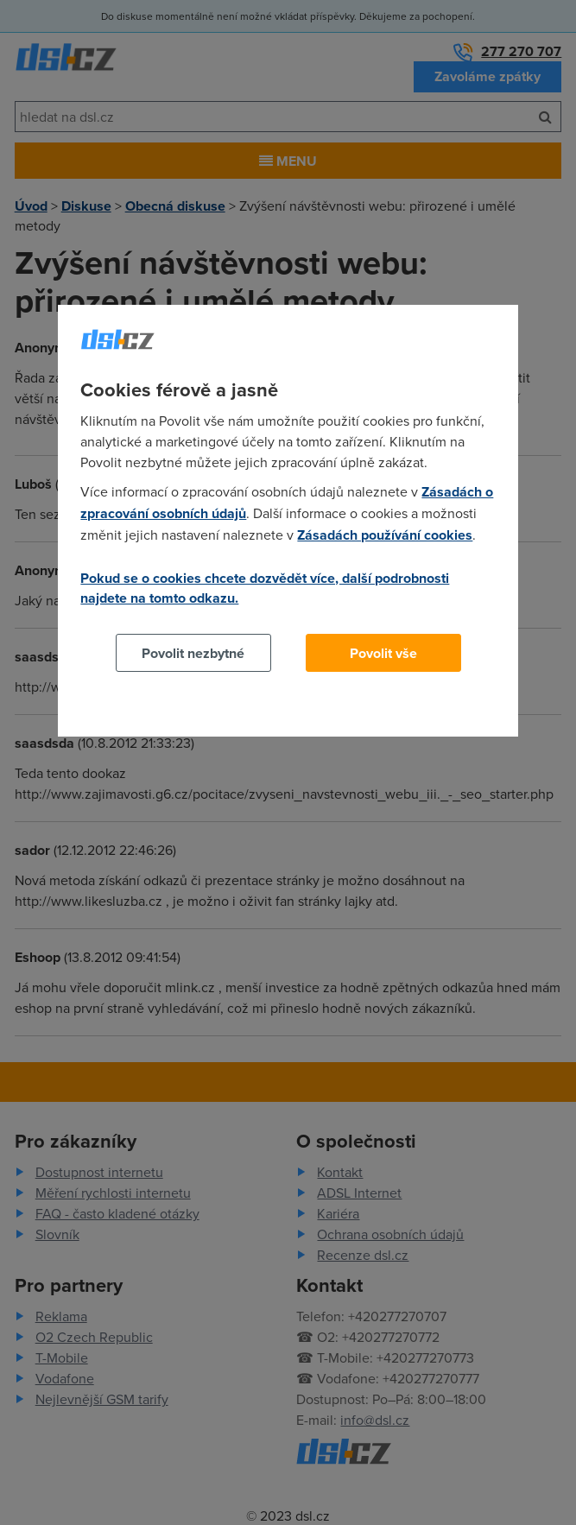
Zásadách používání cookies (384, 535)
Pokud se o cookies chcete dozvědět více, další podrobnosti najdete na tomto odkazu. (264, 588)
